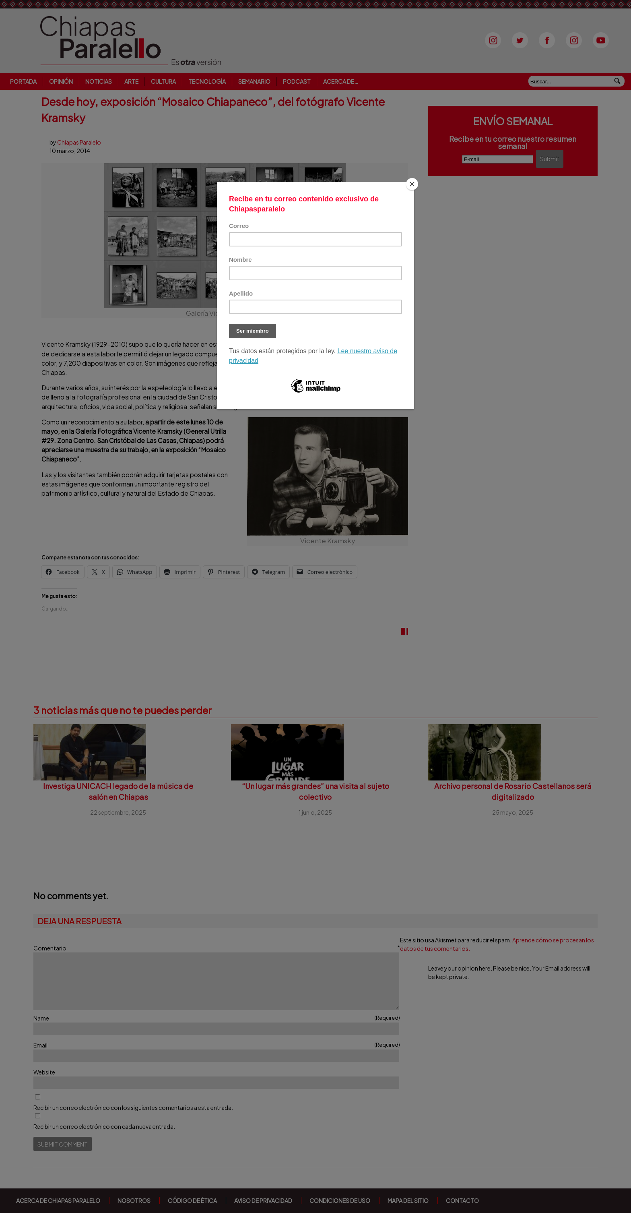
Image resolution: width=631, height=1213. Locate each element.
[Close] (412, 184)
